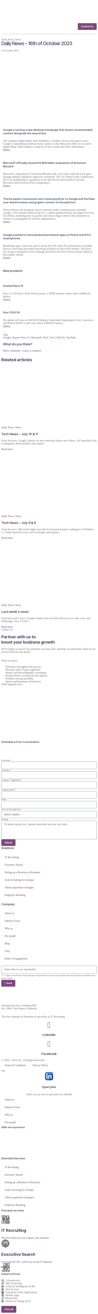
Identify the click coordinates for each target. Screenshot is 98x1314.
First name (5, 760)
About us (9, 913)
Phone (3, 799)
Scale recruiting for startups (19, 879)
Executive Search (14, 864)
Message (4, 819)
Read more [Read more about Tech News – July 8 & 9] (7, 537)
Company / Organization (11, 780)
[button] (49, 34)
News (18, 39)
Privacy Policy (40, 1065)
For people (10, 936)
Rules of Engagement (16, 958)
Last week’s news (15, 612)
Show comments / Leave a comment (22, 350)
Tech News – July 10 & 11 (19, 434)
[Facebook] (49, 1044)
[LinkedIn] (49, 1025)
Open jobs (49, 1087)
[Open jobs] (49, 1076)
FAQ (7, 951)
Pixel (45, 337)
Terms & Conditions (15, 1065)
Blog (7, 943)
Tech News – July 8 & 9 (18, 523)
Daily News (7, 39)
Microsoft (36, 337)
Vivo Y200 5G (57, 337)
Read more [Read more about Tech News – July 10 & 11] (7, 449)
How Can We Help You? (11, 809)
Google (7, 337)
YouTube (71, 337)
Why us (9, 928)
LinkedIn (49, 1035)
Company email (7, 790)
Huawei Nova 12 (21, 337)
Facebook (49, 1054)
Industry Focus (12, 920)
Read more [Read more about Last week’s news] (7, 626)
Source (6, 149)
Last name (5, 770)
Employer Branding (15, 895)
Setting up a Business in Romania (22, 872)
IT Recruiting (12, 857)
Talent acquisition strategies (19, 887)
